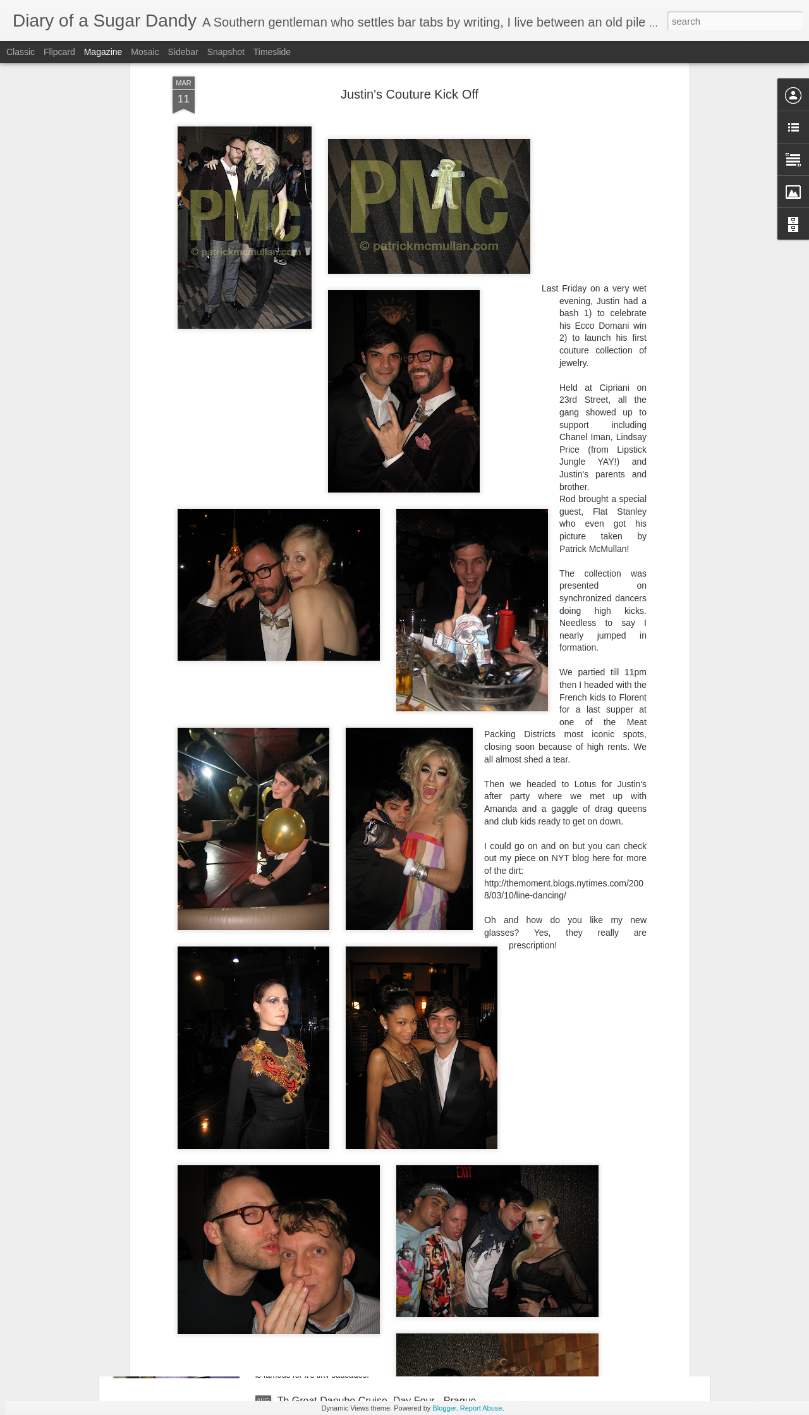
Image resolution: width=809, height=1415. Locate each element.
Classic (20, 52)
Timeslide (272, 52)
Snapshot (226, 52)
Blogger (444, 1408)
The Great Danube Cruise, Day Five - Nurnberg (383, 1257)
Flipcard (59, 52)
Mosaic (145, 52)
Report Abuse (481, 1408)
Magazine (103, 52)
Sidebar (183, 52)
